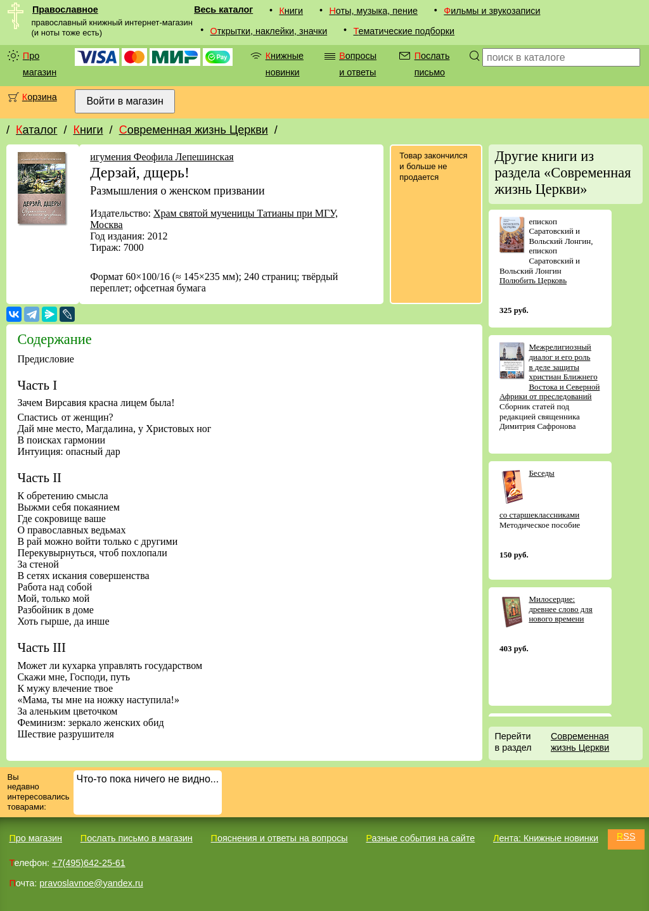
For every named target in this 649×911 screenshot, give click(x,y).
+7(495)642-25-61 (88, 863)
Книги (291, 11)
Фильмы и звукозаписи (492, 11)
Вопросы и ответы (357, 64)
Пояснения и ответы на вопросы (279, 838)
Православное (65, 9)
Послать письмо (432, 64)
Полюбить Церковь (533, 280)
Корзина (39, 97)
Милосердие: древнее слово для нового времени (560, 608)
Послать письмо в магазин (136, 838)
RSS (626, 836)
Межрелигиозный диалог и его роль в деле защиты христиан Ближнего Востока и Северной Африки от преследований (549, 371)
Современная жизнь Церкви (193, 130)
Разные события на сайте (420, 838)
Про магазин (39, 64)
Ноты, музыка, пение (373, 11)
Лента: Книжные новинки (545, 838)
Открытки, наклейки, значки (269, 31)
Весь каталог (223, 9)
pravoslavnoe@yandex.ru (91, 883)
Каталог (36, 130)
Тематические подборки (403, 31)
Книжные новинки (285, 64)
